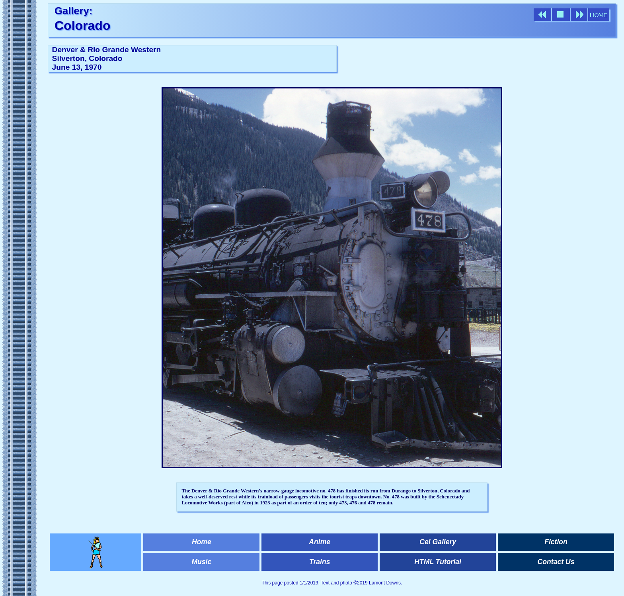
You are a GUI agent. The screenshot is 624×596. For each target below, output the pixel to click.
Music (201, 562)
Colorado (82, 25)
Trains (319, 562)
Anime (319, 542)
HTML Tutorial (437, 562)
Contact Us (556, 562)
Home (201, 542)
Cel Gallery (437, 542)
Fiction (555, 542)
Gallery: (73, 10)
